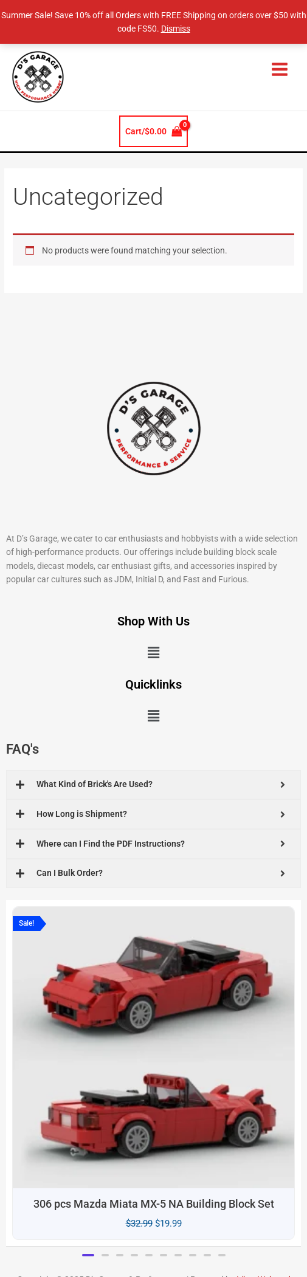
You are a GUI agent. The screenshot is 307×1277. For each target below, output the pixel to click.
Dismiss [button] (175, 28)
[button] (153, 652)
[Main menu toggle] (280, 69)
